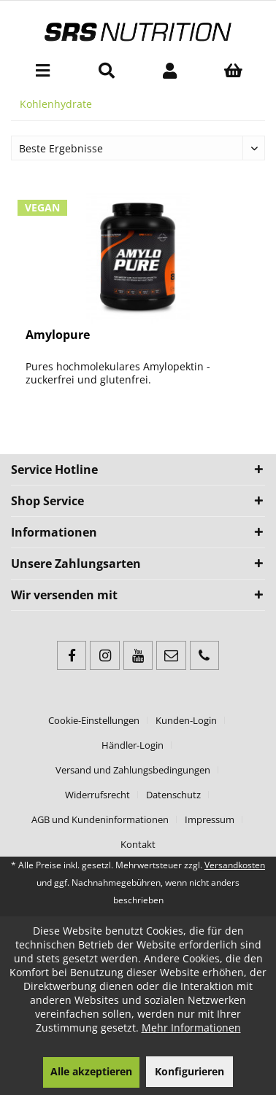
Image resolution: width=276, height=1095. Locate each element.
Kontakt (138, 844)
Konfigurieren (189, 1071)
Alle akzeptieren (91, 1071)
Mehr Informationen (191, 1027)
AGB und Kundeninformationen (100, 819)
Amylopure (58, 335)
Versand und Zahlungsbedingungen (132, 769)
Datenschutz (173, 794)
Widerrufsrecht (97, 794)
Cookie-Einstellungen (93, 720)
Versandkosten (234, 865)
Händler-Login (132, 745)
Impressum (209, 819)
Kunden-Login (186, 720)
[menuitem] (42, 70)
